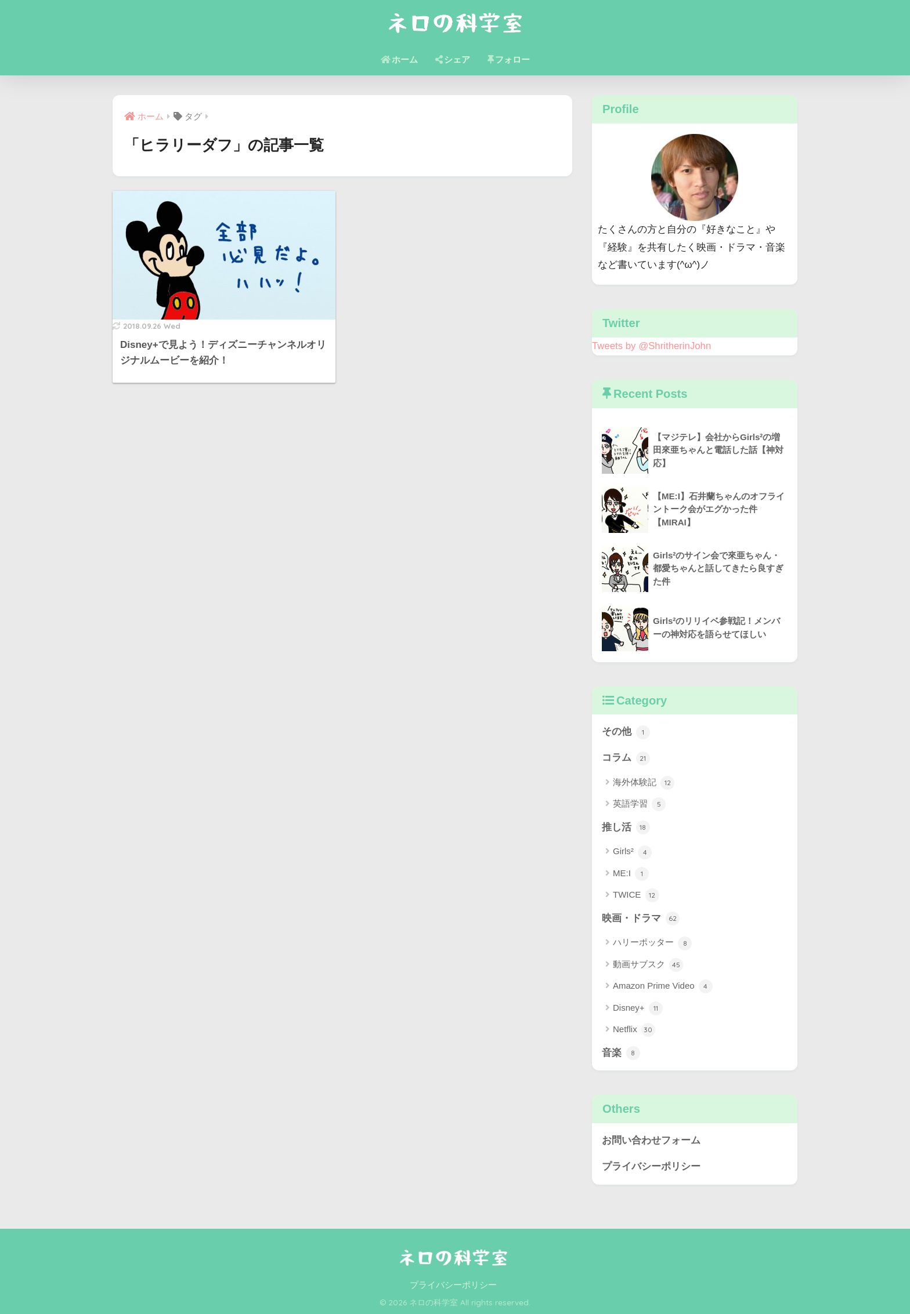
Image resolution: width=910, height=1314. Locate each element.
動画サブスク (648, 965)
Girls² (632, 852)
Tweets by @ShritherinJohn (651, 345)
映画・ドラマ (641, 918)
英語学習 (639, 804)
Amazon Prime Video (663, 986)
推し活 (626, 827)
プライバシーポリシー (651, 1166)
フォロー (509, 59)
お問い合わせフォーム (651, 1140)
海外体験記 (643, 783)
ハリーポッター (652, 943)
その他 (626, 732)
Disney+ (638, 1008)
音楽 (621, 1053)
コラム (626, 758)
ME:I (631, 874)
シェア (452, 59)
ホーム (399, 59)
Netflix (634, 1030)
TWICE (636, 895)
